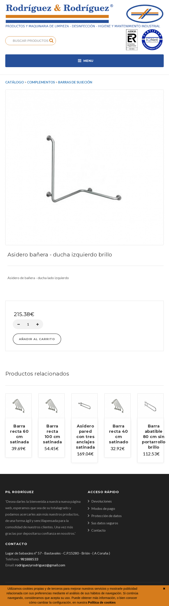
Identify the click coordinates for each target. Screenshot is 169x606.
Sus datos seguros (104, 523)
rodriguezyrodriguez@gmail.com (40, 565)
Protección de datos (106, 516)
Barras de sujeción (75, 82)
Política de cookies (102, 602)
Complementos (41, 82)
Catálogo (14, 82)
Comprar (84, 296)
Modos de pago (103, 508)
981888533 (29, 559)
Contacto (98, 530)
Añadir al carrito (37, 339)
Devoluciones (101, 501)
